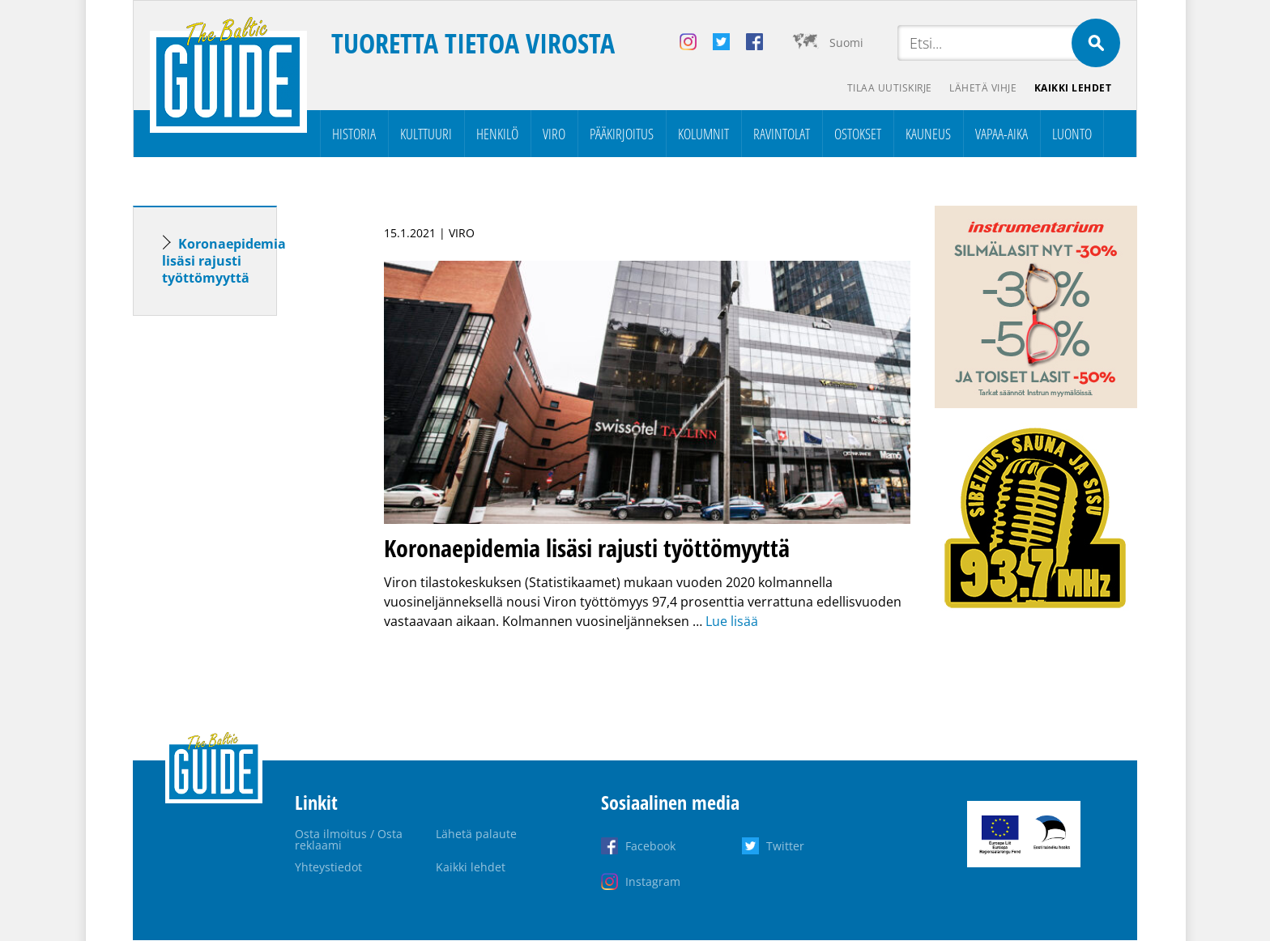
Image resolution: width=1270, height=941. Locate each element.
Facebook (650, 846)
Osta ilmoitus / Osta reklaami (349, 840)
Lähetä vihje (980, 89)
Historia (354, 134)
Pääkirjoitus (622, 134)
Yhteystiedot (328, 867)
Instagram (652, 882)
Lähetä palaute (476, 834)
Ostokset (857, 134)
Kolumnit (703, 134)
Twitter (785, 846)
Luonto (1072, 134)
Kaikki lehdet (1072, 89)
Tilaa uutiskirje (884, 89)
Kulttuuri (426, 134)
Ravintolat (781, 134)
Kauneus (928, 134)
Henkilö (497, 134)
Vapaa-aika (1001, 134)
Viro (554, 134)
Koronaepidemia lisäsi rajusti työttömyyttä (224, 261)
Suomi (846, 42)
